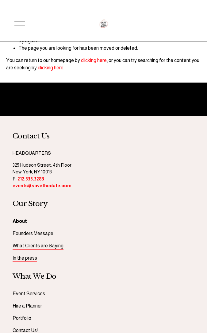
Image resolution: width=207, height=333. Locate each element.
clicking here (94, 60)
